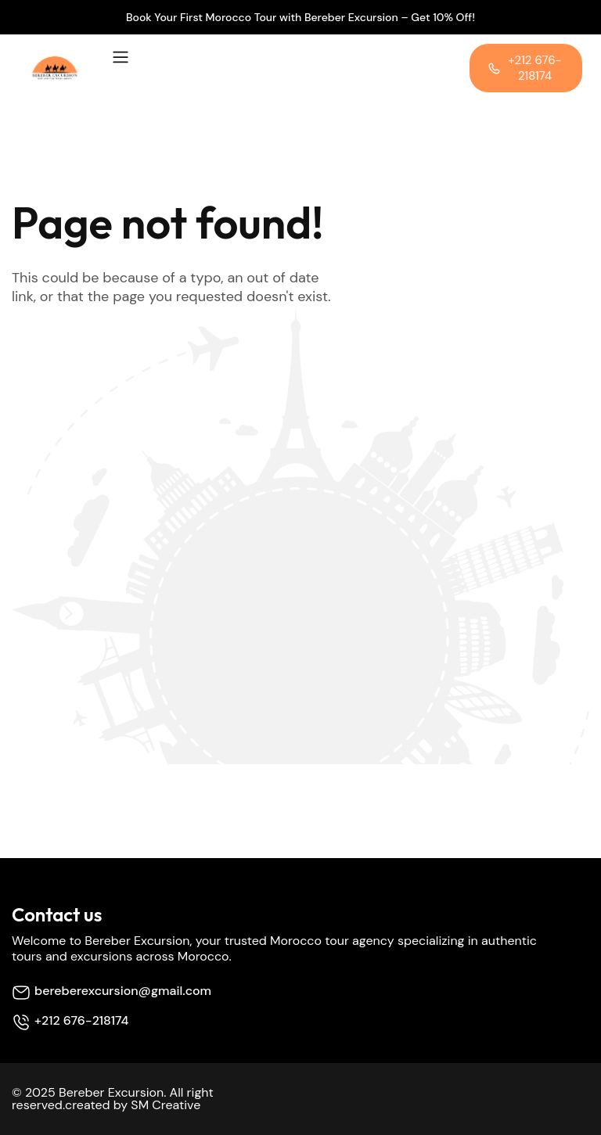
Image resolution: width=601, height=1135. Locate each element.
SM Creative (165, 1105)
